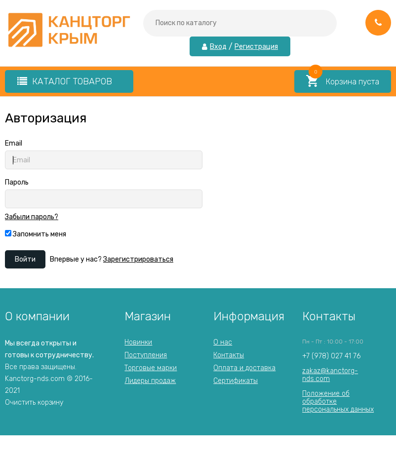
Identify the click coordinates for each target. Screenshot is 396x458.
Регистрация (256, 47)
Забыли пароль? (31, 217)
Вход (218, 47)
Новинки (138, 342)
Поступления (145, 355)
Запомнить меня (35, 234)
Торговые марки (150, 368)
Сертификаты (235, 381)
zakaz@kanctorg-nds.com (330, 375)
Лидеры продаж (150, 381)
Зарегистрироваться (138, 259)
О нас (222, 342)
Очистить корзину (34, 402)
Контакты (228, 355)
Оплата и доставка (244, 368)
